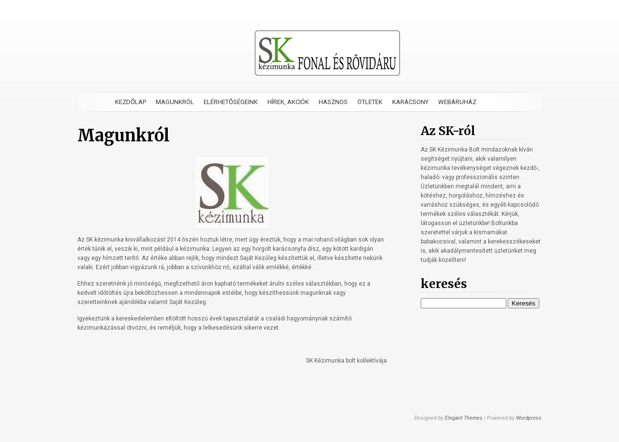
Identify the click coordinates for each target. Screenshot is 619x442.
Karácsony (410, 102)
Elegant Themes (464, 418)
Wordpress (529, 418)
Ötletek (370, 102)
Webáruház (457, 102)
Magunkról (175, 102)
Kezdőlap (130, 102)
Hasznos (333, 102)
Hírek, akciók (288, 102)
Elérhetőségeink (231, 102)
